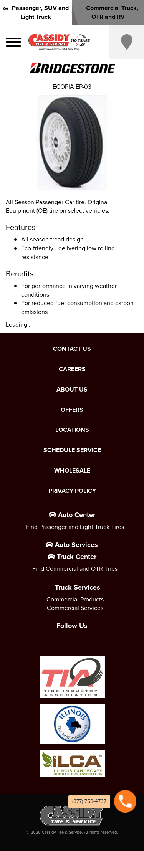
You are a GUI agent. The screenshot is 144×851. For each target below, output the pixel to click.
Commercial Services (75, 607)
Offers (72, 410)
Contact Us (72, 349)
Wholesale (72, 470)
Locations (72, 430)
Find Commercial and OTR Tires (75, 568)
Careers (72, 369)
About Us (72, 389)
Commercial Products (75, 599)
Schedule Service (72, 450)
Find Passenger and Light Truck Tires (75, 526)
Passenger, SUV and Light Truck (36, 12)
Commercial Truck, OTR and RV (108, 12)
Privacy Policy (72, 491)
